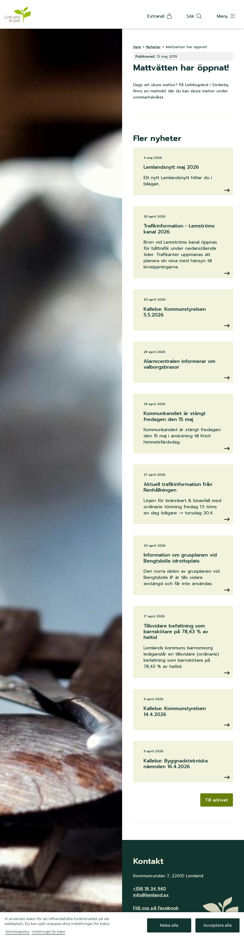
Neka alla (169, 925)
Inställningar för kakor (48, 932)
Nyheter (153, 47)
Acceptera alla (217, 925)
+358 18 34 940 (149, 888)
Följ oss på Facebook (156, 907)
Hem (137, 47)
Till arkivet (216, 800)
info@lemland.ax (151, 894)
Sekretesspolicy (17, 932)
